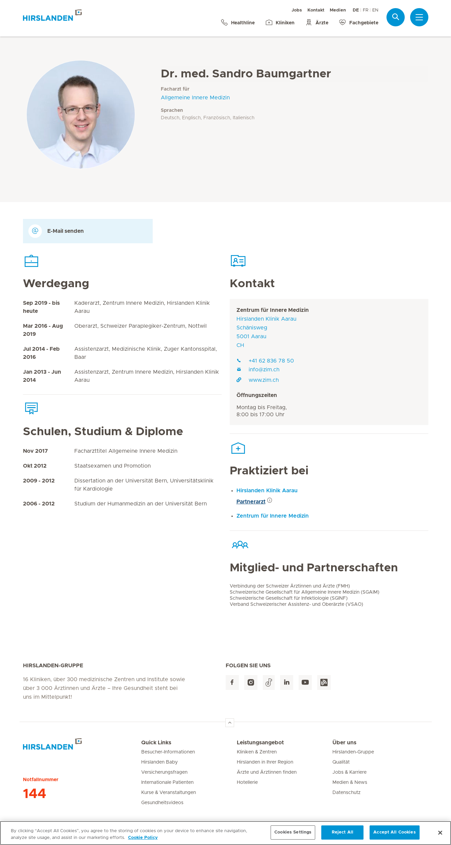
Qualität (341, 762)
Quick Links (156, 742)
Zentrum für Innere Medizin (272, 310)
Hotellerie (247, 782)
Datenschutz (346, 792)
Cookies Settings (292, 836)
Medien (338, 10)
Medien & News (349, 782)
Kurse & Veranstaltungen (168, 792)
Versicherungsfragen (164, 772)
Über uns (344, 742)
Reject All (342, 836)
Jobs (297, 10)
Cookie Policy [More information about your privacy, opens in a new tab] (143, 841)
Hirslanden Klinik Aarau (267, 490)
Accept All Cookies (394, 836)
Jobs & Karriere (349, 772)
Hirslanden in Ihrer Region (265, 762)
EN (375, 10)
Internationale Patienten (167, 782)
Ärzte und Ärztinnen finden (267, 772)
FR (365, 10)
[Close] (440, 836)
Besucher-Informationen (168, 752)
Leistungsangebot (260, 742)
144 (34, 794)
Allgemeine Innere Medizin (195, 97)
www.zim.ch (257, 380)
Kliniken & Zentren (257, 752)
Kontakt (315, 10)
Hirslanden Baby (159, 762)
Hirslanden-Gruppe (353, 752)
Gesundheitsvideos (162, 802)
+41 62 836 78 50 (265, 361)
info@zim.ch (257, 369)
